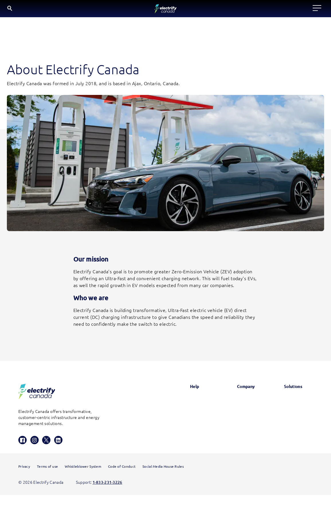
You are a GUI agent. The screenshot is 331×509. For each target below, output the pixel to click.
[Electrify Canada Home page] (22, 10)
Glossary (181, 403)
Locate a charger (90, 9)
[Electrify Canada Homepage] (36, 394)
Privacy (24, 480)
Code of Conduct (122, 480)
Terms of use (47, 480)
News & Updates (236, 403)
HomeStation (186, 447)
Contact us (184, 433)
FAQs (179, 418)
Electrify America (291, 403)
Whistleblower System (83, 480)
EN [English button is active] (304, 10)
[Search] (284, 10)
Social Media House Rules (163, 480)
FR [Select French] (318, 9)
